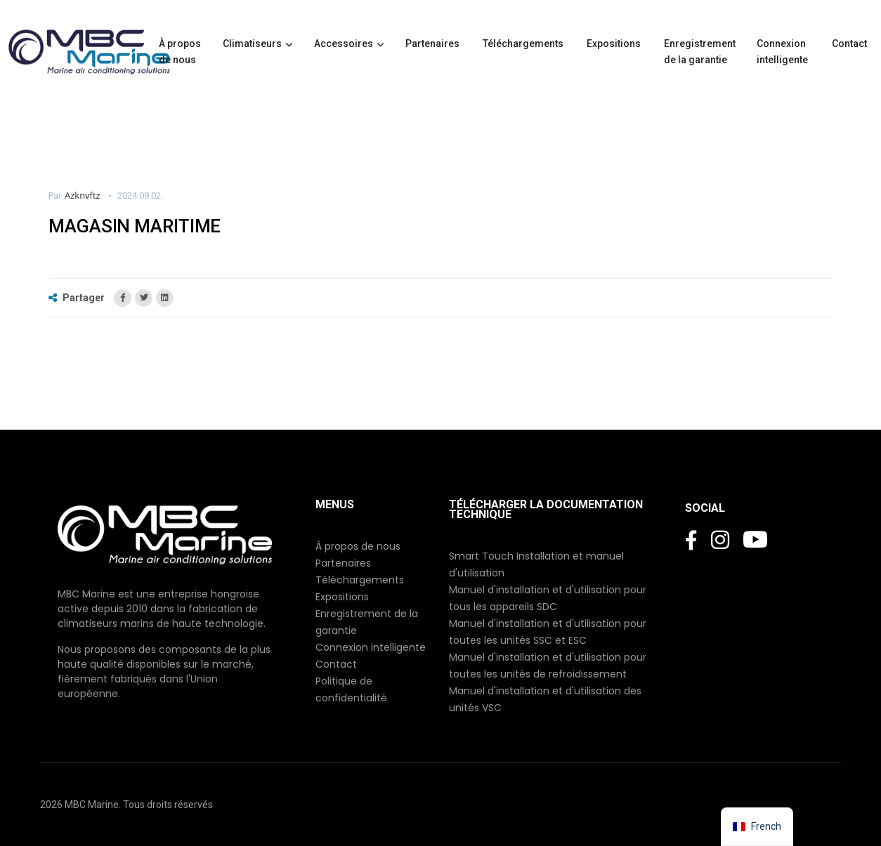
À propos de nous (180, 51)
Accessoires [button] (343, 43)
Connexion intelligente (783, 51)
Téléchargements (524, 43)
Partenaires (433, 43)
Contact (850, 43)
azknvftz (82, 195)
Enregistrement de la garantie (700, 51)
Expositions (615, 43)
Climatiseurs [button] (252, 43)
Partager (77, 297)
